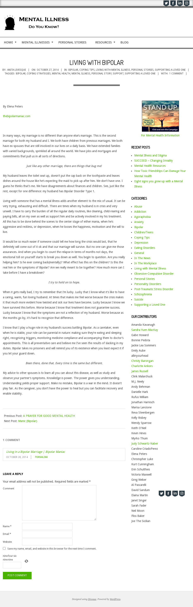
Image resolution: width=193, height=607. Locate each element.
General (139, 253)
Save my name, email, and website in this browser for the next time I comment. (51, 548)
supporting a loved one (140, 73)
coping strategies (39, 73)
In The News (142, 258)
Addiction (140, 211)
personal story (102, 73)
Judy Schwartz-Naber (144, 443)
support (118, 73)
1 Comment (176, 73)
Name (7, 526)
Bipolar (73, 69)
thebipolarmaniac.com (16, 116)
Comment (8, 488)
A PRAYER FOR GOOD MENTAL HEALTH (49, 415)
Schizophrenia (143, 294)
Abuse (138, 206)
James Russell (139, 371)
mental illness (81, 73)
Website (7, 541)
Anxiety (139, 222)
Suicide (138, 299)
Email (7, 534)
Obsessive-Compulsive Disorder (154, 273)
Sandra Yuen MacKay (144, 330)
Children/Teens (143, 232)
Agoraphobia (142, 216)
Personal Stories (142, 69)
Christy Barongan (142, 361)
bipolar (21, 73)
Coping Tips (87, 69)
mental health (61, 73)
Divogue (92, 599)
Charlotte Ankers (142, 366)
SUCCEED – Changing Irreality (153, 160)
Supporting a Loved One (170, 69)
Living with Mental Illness (113, 69)
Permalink (41, 457)
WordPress (115, 599)
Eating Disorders (144, 247)
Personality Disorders (147, 284)
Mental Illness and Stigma (150, 155)
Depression (141, 242)
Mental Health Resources (150, 165)
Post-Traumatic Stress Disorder (153, 289)
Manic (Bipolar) (27, 421)
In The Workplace (145, 263)
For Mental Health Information (160, 135)
